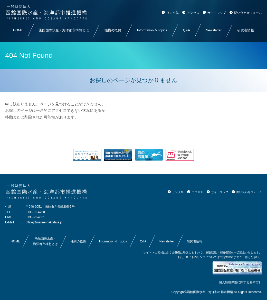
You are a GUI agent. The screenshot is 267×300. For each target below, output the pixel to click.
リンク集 (172, 13)
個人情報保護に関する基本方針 (240, 282)
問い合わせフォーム (248, 13)
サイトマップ (216, 13)
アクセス (193, 13)
